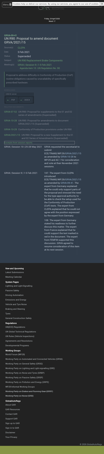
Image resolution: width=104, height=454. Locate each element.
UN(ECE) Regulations (15, 327)
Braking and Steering (15, 309)
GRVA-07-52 (10, 111)
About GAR (10, 404)
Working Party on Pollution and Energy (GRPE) (27, 382)
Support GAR (11, 418)
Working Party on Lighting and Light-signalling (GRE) (30, 368)
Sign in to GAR (12, 427)
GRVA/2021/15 (12, 134)
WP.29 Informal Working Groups (20, 386)
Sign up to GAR (12, 423)
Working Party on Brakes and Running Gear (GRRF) (29, 391)
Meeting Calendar (13, 276)
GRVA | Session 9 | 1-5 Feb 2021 (35, 64)
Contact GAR (11, 414)
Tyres (7, 313)
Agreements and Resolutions (18, 340)
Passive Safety (12, 290)
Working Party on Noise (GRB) (19, 395)
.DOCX (27, 99)
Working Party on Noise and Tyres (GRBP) (24, 372)
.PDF (13, 99)
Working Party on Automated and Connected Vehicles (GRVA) (34, 359)
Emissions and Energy (15, 299)
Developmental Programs (17, 345)
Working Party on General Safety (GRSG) (24, 363)
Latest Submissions (14, 272)
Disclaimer (10, 432)
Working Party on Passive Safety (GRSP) (24, 377)
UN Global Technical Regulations (20, 331)
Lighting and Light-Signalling (18, 285)
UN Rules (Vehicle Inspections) (19, 336)
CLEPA (21, 47)
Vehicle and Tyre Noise (16, 304)
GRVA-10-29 (10, 129)
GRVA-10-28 (10, 120)
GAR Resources (12, 409)
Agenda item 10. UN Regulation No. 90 (40, 68)
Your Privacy (11, 437)
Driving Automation (14, 295)
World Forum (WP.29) (15, 354)
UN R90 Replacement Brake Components (40, 60)
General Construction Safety (18, 318)
